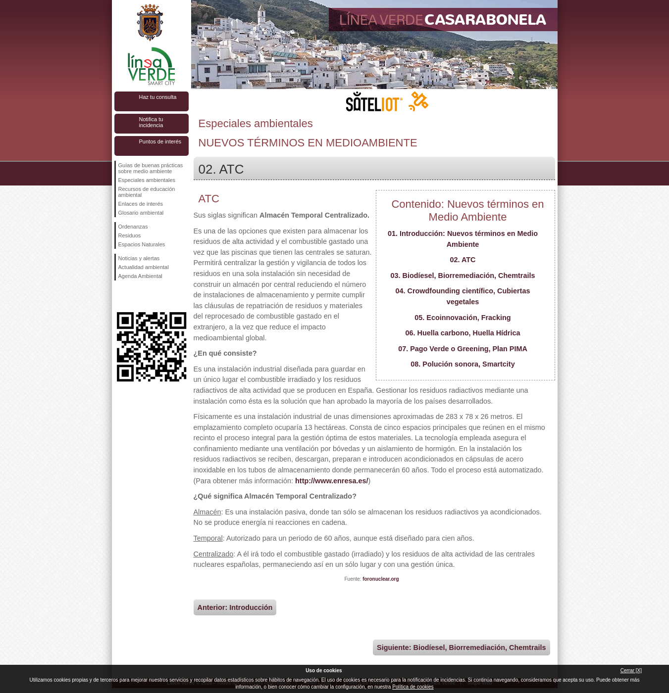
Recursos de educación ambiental (146, 192)
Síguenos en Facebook (120, 296)
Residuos (129, 235)
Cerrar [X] (631, 670)
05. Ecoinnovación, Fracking (462, 318)
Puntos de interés (160, 141)
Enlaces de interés (140, 204)
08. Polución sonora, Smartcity (463, 364)
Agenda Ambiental (140, 276)
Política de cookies (412, 687)
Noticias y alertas (139, 258)
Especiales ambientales (147, 180)
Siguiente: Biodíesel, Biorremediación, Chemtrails (461, 647)
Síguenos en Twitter (137, 296)
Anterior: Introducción (235, 607)
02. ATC (463, 260)
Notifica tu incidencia (151, 122)
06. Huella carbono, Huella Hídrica (463, 333)
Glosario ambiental (141, 213)
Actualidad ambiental (143, 267)
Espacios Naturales (141, 244)
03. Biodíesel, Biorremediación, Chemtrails (463, 275)
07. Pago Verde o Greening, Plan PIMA (462, 349)
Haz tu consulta (158, 97)
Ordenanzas (133, 227)
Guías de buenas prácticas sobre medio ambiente (150, 168)
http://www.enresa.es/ (331, 481)
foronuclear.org (380, 579)
